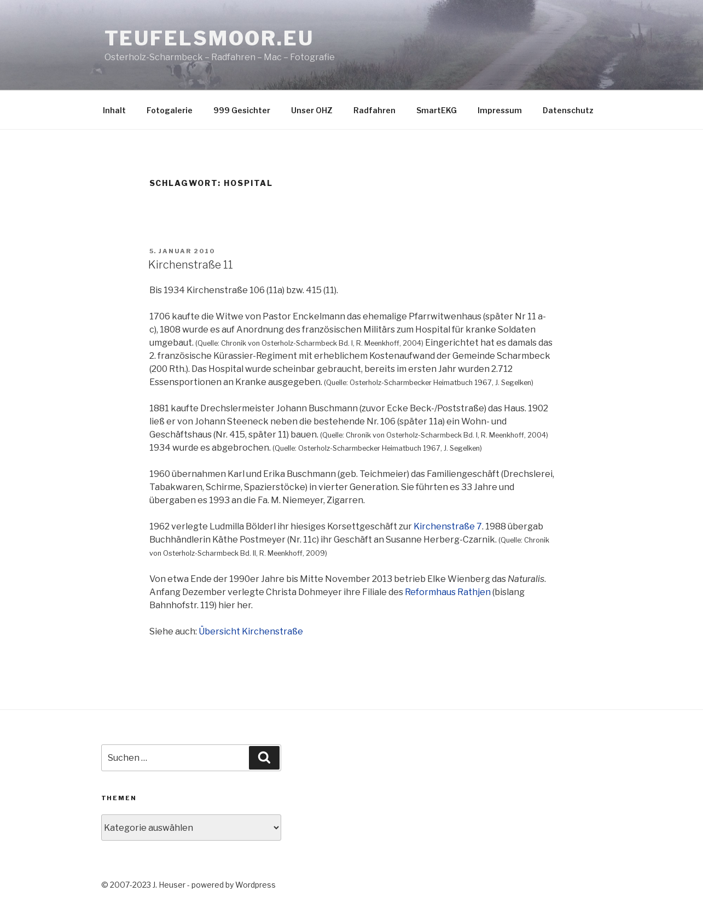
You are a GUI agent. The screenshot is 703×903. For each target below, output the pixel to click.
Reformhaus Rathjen (448, 592)
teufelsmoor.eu (209, 38)
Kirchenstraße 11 (190, 264)
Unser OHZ (312, 110)
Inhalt (114, 110)
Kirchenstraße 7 (448, 526)
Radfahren (374, 110)
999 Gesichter (241, 110)
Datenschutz (568, 110)
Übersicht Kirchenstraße (251, 631)
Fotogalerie (170, 110)
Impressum (500, 110)
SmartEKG (436, 110)
